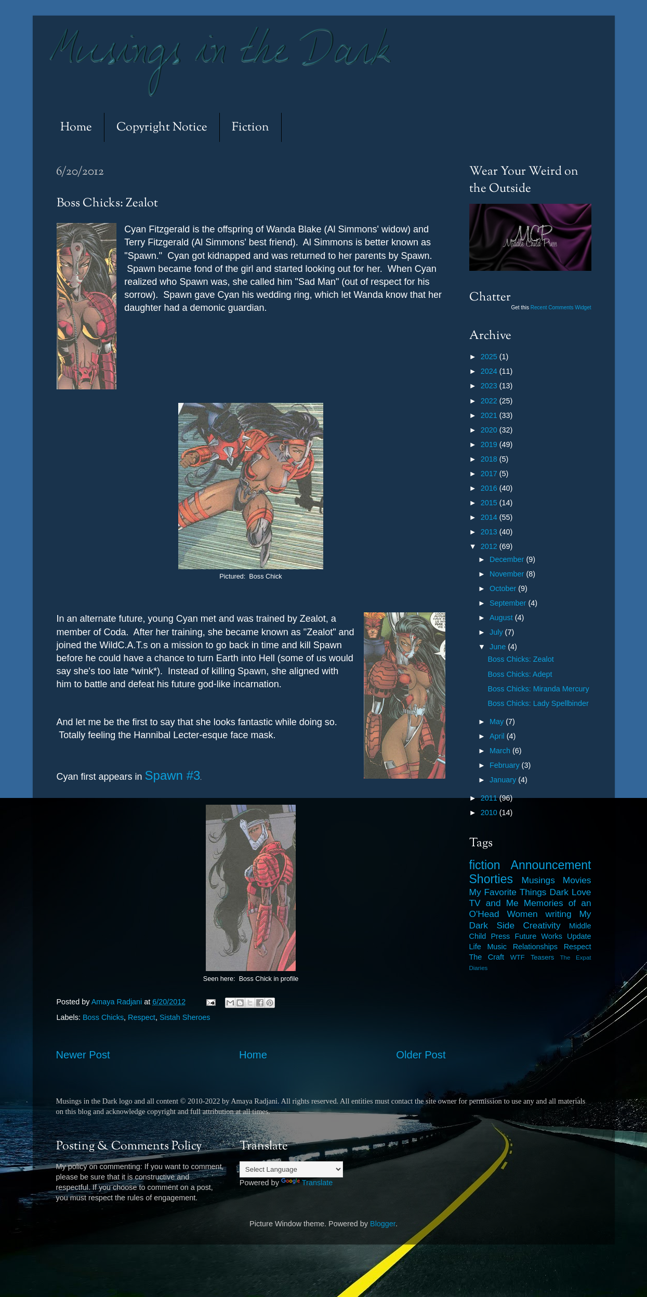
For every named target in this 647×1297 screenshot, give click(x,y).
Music (497, 946)
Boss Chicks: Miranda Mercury (538, 689)
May (498, 721)
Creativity (542, 925)
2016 (490, 488)
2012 (490, 546)
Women (522, 914)
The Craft (487, 957)
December (508, 559)
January (504, 780)
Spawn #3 (173, 775)
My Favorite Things (508, 892)
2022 (490, 401)
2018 (490, 459)
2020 (490, 430)
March (501, 750)
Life (475, 946)
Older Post (420, 1054)
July (497, 632)
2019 (490, 444)
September (509, 603)
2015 (490, 503)
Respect (141, 1017)
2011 (490, 798)
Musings (538, 880)
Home (76, 127)
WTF (517, 957)
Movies (577, 880)
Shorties (491, 879)
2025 (490, 356)
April (498, 736)
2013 (490, 532)
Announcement (551, 865)
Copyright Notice (161, 127)
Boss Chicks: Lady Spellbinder (537, 703)
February (506, 765)
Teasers (542, 957)
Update (579, 936)
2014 (490, 517)
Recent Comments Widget (561, 307)
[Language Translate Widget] (291, 1169)
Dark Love (570, 892)
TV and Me (494, 903)
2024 (490, 371)
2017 (490, 473)
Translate (307, 1182)
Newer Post (83, 1054)
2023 (490, 386)
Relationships (535, 946)
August (502, 617)
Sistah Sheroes (185, 1017)
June (499, 647)
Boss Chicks (103, 1017)
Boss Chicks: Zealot (520, 659)
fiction (484, 865)
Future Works (538, 936)
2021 (490, 415)
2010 (490, 812)
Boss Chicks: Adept (519, 674)
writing (559, 914)
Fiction (250, 127)
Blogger (382, 1224)
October (504, 588)
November (508, 574)
